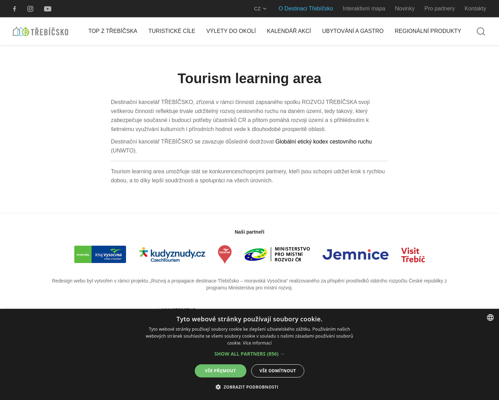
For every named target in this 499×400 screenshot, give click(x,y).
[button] (250, 353)
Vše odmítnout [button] (278, 371)
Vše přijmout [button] (220, 371)
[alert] (249, 354)
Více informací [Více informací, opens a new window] (257, 343)
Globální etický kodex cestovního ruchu (323, 142)
